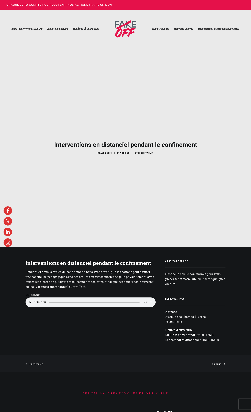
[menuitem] (27, 29)
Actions (124, 129)
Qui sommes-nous (27, 29)
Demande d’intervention (218, 29)
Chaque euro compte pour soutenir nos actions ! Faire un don (59, 4)
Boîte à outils (86, 29)
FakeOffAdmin (146, 129)
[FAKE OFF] (125, 29)
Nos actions (57, 29)
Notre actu (183, 29)
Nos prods (160, 29)
